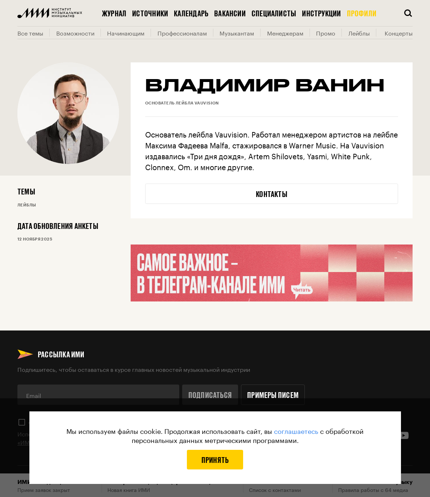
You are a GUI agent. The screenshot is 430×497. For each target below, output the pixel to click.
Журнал (114, 13)
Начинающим (125, 33)
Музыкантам (237, 33)
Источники (150, 13)
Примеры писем (273, 394)
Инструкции (321, 13)
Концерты (399, 33)
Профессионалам (182, 33)
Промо (325, 33)
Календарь (191, 13)
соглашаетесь (296, 430)
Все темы (30, 33)
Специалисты (273, 13)
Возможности (75, 33)
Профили (362, 13)
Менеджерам (285, 33)
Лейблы (359, 33)
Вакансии (230, 13)
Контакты (271, 193)
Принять (215, 459)
